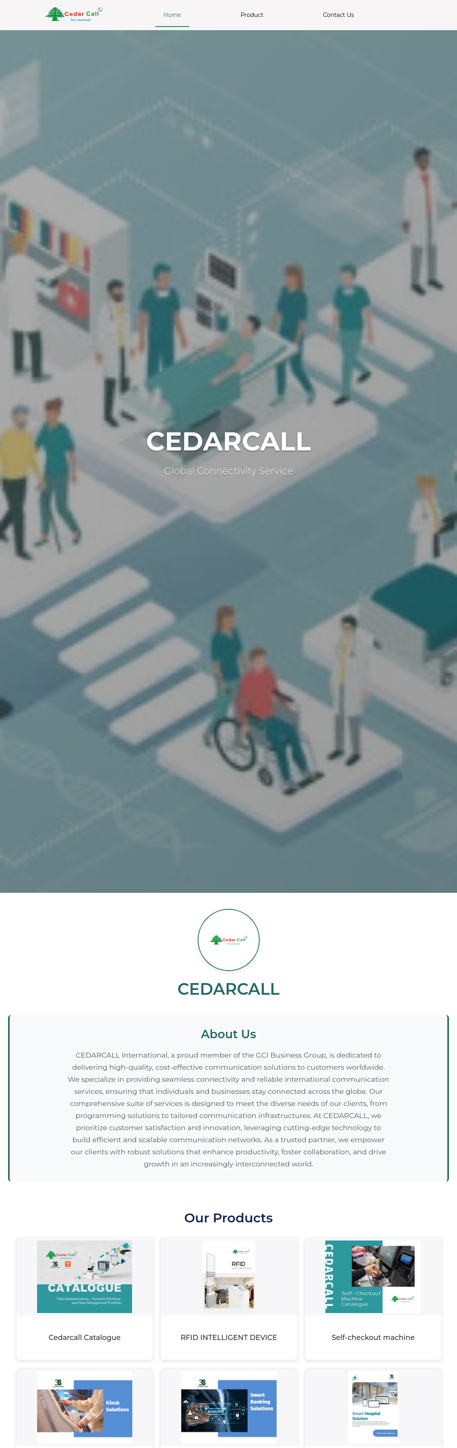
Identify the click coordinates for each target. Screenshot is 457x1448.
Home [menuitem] (172, 15)
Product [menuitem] (252, 15)
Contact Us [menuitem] (338, 15)
